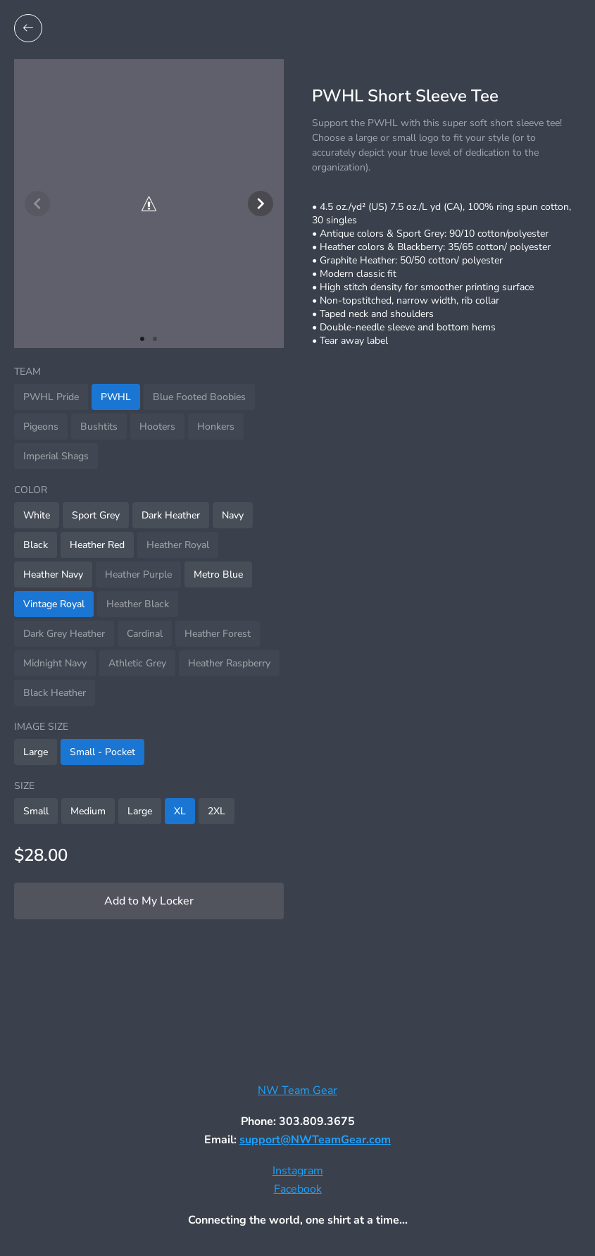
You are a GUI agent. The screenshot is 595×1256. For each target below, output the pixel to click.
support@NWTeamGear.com (315, 1140)
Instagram (298, 1171)
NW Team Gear (297, 1090)
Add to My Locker (149, 901)
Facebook (298, 1189)
